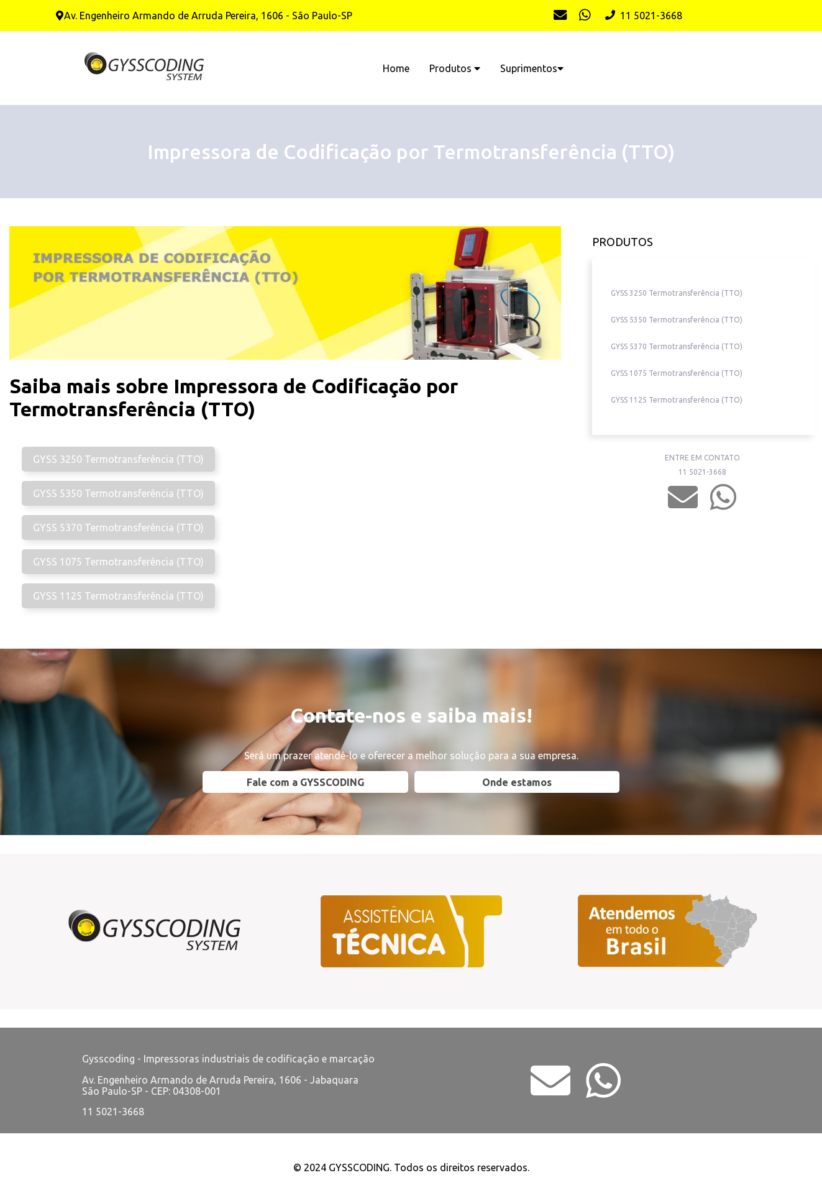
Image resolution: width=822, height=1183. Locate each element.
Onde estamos (517, 782)
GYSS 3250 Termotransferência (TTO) (118, 459)
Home (396, 68)
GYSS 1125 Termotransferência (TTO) (118, 595)
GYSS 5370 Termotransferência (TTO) (118, 527)
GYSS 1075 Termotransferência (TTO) (118, 561)
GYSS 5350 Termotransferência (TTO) (118, 493)
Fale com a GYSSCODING (305, 782)
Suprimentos (532, 68)
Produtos (454, 68)
